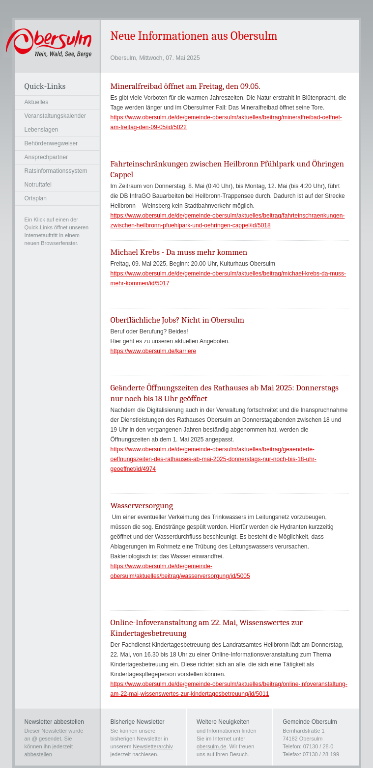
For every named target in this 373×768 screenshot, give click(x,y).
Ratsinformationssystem (56, 170)
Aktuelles (37, 102)
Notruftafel (38, 184)
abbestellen (38, 754)
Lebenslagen (41, 129)
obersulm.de (212, 746)
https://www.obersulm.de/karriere (154, 351)
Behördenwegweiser (51, 143)
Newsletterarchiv (152, 746)
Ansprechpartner (46, 157)
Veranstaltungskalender (55, 115)
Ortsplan (36, 198)
